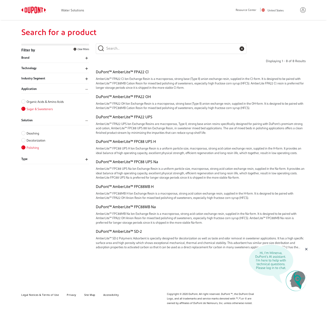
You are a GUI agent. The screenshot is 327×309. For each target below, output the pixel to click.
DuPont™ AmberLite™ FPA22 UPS (124, 116)
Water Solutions (72, 10)
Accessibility (111, 294)
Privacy (71, 294)
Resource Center (246, 10)
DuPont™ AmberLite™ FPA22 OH (123, 96)
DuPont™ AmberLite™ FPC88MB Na (126, 206)
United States (276, 10)
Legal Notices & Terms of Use (40, 294)
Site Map (89, 294)
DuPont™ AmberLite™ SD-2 (119, 231)
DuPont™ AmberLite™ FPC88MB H (125, 186)
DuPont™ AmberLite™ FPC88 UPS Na (127, 161)
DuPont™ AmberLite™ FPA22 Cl (122, 71)
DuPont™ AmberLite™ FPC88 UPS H (126, 141)
